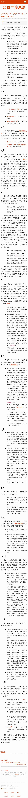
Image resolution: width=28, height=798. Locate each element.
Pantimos (10, 141)
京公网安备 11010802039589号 (9, 788)
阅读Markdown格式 (19, 14)
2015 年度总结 (14, 7)
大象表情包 (19, 407)
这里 (8, 303)
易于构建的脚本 (19, 523)
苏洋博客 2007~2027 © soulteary (7, 785)
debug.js (9, 727)
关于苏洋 (12, 792)
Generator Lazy (12, 144)
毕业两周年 (14, 365)
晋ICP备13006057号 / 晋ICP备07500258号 (9, 786)
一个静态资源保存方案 (13, 109)
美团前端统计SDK (12, 121)
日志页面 (18, 792)
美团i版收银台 (11, 116)
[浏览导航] (25, 2)
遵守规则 (17, 774)
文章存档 (6, 796)
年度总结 (3, 751)
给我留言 (19, 796)
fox (24, 699)
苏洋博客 (3, 2)
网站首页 (6, 792)
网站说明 (12, 796)
